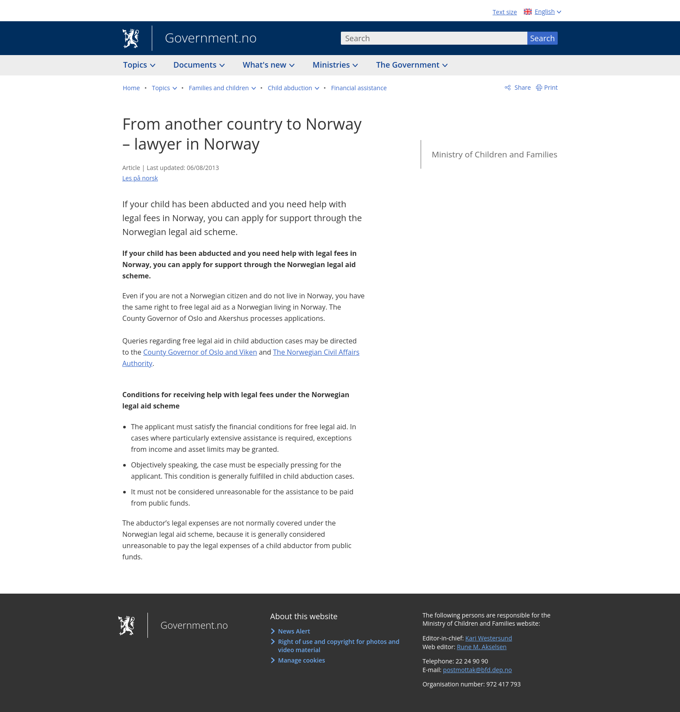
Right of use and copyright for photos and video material (338, 645)
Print (551, 87)
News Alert (294, 631)
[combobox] (434, 38)
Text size (505, 12)
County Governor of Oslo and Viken (200, 352)
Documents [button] (196, 64)
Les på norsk (140, 178)
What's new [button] (265, 64)
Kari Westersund (488, 638)
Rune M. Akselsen (482, 647)
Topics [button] (136, 64)
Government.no (204, 39)
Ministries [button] (332, 64)
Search (542, 38)
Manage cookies (301, 660)
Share (522, 87)
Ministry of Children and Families (494, 154)
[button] (164, 88)
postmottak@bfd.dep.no (477, 670)
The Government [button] (408, 64)
